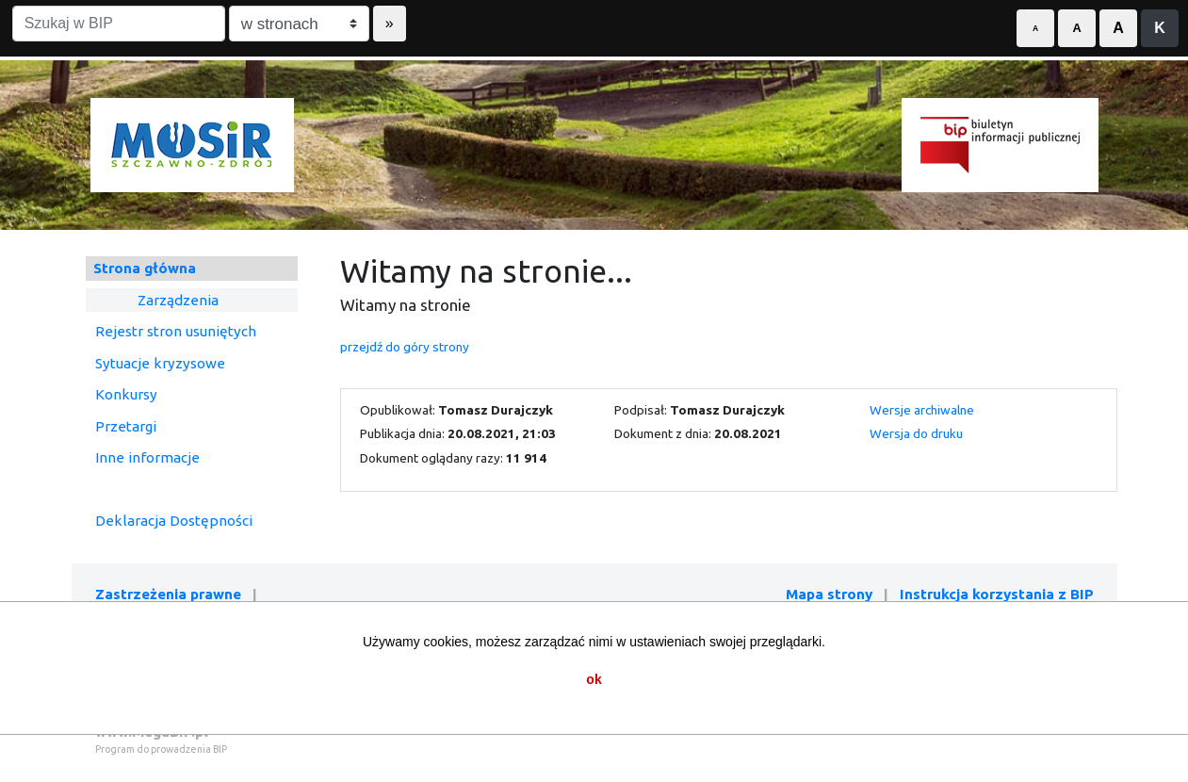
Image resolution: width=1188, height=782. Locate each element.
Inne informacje (147, 457)
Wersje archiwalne (922, 409)
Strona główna (144, 268)
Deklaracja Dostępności (173, 521)
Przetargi (125, 426)
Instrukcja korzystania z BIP (997, 594)
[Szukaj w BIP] (118, 23)
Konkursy (126, 394)
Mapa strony (829, 594)
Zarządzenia (178, 300)
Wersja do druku (916, 433)
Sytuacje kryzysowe (160, 363)
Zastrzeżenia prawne (168, 594)
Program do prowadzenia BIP (161, 749)
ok (593, 679)
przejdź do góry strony (404, 346)
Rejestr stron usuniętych (175, 331)
